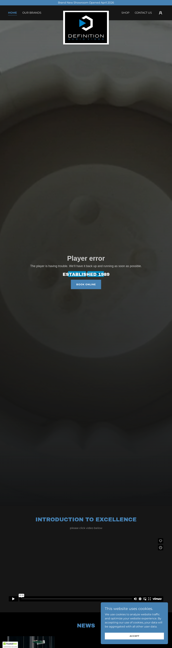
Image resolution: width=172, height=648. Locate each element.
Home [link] (12, 12)
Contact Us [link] (143, 12)
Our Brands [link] (31, 12)
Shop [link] (125, 12)
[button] (160, 12)
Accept (134, 636)
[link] (86, 12)
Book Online (86, 284)
